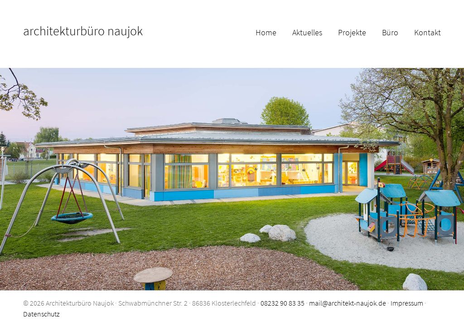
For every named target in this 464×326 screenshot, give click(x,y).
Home (266, 32)
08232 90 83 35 (282, 302)
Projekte (352, 32)
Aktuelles (307, 32)
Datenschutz (41, 313)
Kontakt (427, 32)
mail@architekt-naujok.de (347, 302)
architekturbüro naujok (83, 31)
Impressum (407, 302)
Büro (390, 32)
